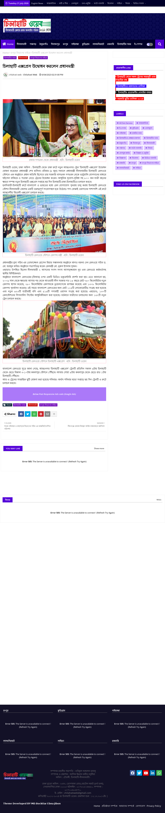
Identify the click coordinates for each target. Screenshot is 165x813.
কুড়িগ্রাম (85, 44)
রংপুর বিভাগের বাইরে (20, 52)
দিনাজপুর (55, 44)
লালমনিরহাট (98, 44)
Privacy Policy (154, 805)
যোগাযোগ (140, 805)
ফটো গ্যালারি (99, 3)
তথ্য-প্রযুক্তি (86, 3)
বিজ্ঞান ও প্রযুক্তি (142, 153)
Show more (99, 448)
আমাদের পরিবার (10, 10)
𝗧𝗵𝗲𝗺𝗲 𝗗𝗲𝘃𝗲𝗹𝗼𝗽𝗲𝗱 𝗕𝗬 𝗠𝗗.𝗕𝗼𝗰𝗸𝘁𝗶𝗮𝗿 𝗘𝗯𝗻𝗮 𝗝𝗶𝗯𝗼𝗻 (32, 803)
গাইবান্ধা (75, 44)
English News (37, 3)
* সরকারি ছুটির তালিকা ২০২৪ (129, 98)
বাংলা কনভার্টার (41, 10)
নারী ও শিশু (63, 3)
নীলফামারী (21, 44)
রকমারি (110, 44)
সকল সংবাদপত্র (25, 10)
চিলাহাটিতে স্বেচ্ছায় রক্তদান (129, 138)
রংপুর (65, 44)
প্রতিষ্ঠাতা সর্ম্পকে (109, 805)
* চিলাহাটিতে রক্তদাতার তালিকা (130, 86)
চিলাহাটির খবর (124, 44)
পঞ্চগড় (33, 44)
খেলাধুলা (75, 3)
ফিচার (127, 3)
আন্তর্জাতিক (51, 3)
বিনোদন (110, 3)
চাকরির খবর (137, 133)
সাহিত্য (120, 3)
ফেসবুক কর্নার (124, 153)
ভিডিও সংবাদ (138, 3)
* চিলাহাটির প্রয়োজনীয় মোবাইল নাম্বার (133, 92)
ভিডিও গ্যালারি (150, 158)
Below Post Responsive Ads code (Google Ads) (54, 394)
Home (10, 44)
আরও (158, 499)
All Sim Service (126, 123)
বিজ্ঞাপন (122, 158)
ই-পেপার (138, 44)
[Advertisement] (61, 88)
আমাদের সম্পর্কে (126, 805)
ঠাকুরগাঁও (43, 44)
